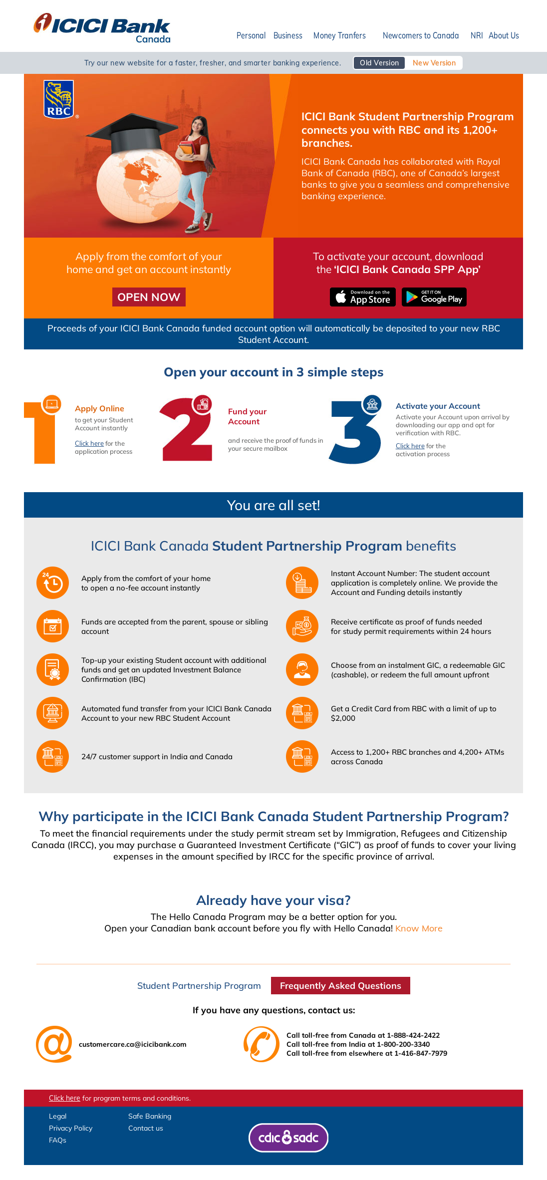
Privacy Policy (70, 1128)
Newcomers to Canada (421, 35)
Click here (89, 443)
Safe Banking (149, 1116)
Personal (251, 35)
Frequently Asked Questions (340, 985)
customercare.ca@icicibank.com (133, 1044)
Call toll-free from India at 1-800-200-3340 (358, 1044)
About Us (504, 35)
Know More (419, 928)
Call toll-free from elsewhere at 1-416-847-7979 (366, 1053)
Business (288, 35)
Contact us (145, 1128)
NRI (477, 35)
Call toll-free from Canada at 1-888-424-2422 (363, 1035)
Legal (57, 1116)
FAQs (57, 1140)
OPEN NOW (149, 297)
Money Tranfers (339, 35)
